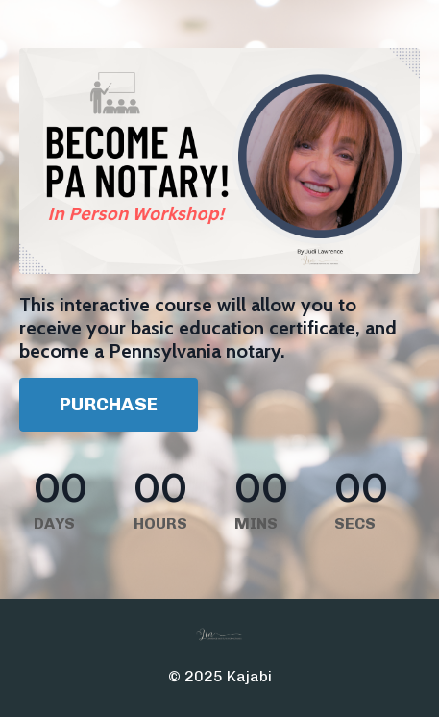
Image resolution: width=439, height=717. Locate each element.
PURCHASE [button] (109, 404)
